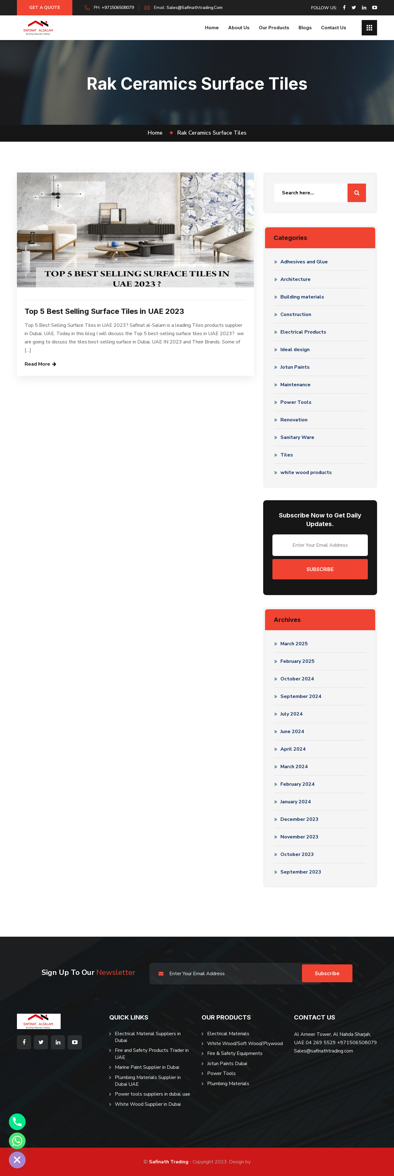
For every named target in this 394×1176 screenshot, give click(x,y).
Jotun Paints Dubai (227, 1063)
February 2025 (297, 661)
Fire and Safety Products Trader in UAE (152, 1053)
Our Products (274, 27)
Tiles (286, 455)
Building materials (302, 297)
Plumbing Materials (228, 1083)
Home (212, 27)
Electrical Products (303, 332)
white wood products (306, 472)
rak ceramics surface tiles (212, 132)
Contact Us (333, 27)
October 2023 (297, 854)
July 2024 (291, 714)
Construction (295, 314)
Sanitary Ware (297, 437)
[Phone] (17, 1121)
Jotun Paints (295, 367)
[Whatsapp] (17, 1141)
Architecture (295, 279)
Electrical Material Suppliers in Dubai (148, 1037)
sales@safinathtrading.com (195, 7)
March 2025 (294, 643)
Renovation (294, 419)
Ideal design (295, 349)
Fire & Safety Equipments (235, 1053)
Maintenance (295, 384)
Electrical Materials (228, 1033)
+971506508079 (118, 7)
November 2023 (299, 836)
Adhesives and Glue (304, 261)
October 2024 (297, 678)
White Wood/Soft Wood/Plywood (245, 1043)
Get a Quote (44, 7)
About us (239, 27)
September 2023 (300, 872)
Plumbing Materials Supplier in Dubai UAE (148, 1081)
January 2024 (295, 801)
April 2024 (293, 749)
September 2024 (300, 696)
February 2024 (297, 784)
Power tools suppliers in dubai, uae (152, 1094)
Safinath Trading (168, 1161)
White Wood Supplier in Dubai (148, 1104)
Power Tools (296, 402)
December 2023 (299, 819)
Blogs (305, 27)
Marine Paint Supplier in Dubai (147, 1067)
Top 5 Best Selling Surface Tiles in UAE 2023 (104, 311)
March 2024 (294, 766)
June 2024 (292, 731)
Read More (37, 364)
